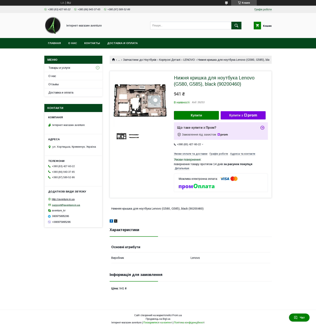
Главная (54, 43)
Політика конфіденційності (189, 322)
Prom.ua (177, 315)
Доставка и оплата (122, 43)
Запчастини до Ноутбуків (139, 59)
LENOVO (189, 59)
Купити (196, 115)
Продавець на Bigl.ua (158, 319)
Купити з (243, 115)
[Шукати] (236, 25)
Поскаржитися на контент (157, 322)
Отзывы (53, 84)
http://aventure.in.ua (63, 199)
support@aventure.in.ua (66, 204)
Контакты (92, 43)
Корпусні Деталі (169, 59)
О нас (72, 43)
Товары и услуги (59, 67)
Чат (299, 317)
